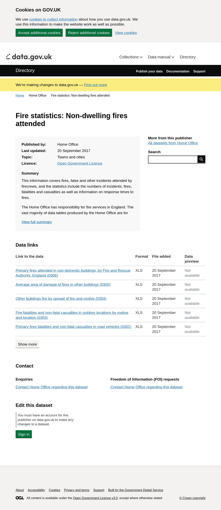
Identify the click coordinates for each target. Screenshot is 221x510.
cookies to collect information (53, 19)
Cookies (54, 490)
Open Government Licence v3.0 (95, 498)
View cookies (126, 33)
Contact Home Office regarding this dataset (52, 387)
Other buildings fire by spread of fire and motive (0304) (61, 298)
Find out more (95, 85)
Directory (188, 57)
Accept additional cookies (39, 33)
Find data (201, 159)
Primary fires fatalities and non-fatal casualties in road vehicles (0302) (73, 327)
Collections (129, 57)
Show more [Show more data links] (27, 344)
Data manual (160, 57)
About (20, 490)
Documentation (177, 71)
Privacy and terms (76, 490)
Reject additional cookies (89, 33)
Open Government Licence (79, 163)
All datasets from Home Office (173, 143)
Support (199, 71)
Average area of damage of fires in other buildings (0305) (63, 284)
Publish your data (149, 71)
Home (20, 95)
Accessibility (36, 490)
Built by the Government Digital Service (135, 490)
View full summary (37, 222)
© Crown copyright (192, 498)
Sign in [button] (23, 434)
